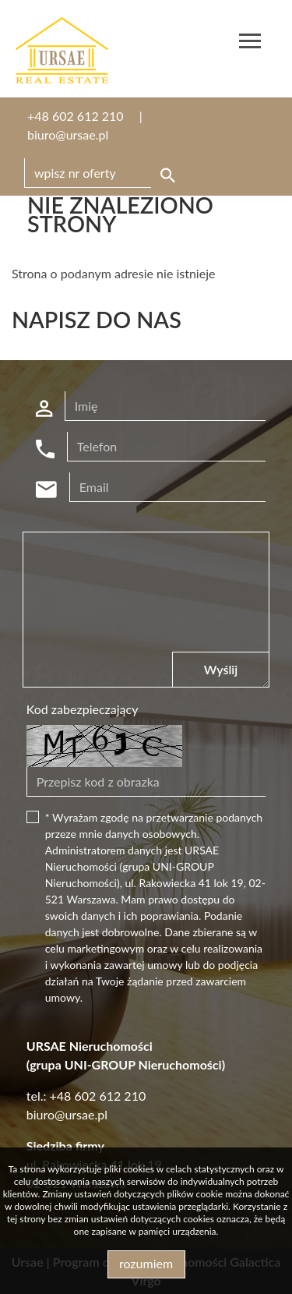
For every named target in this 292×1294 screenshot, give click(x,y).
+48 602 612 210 (75, 115)
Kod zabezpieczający (82, 709)
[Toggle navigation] (250, 43)
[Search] (102, 173)
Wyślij (220, 669)
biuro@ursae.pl (67, 134)
